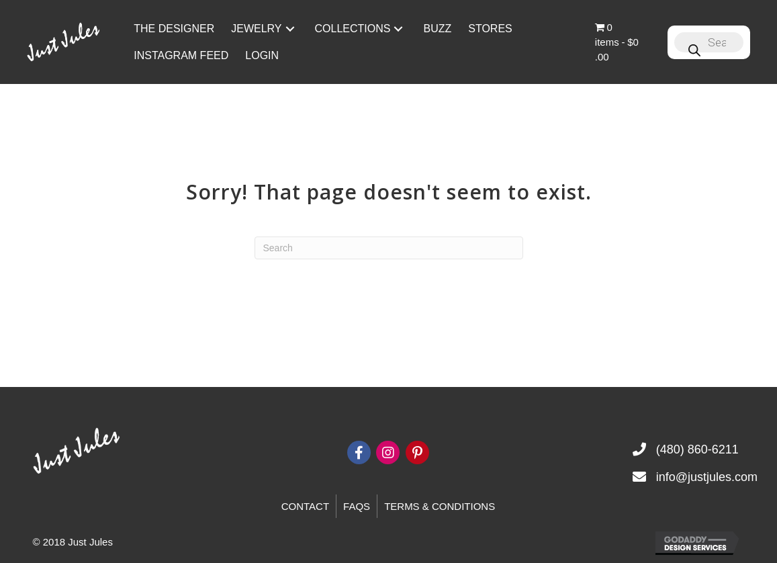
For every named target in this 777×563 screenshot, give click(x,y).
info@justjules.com (707, 477)
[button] (290, 28)
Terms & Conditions (439, 506)
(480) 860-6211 (697, 449)
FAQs (356, 506)
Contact (305, 506)
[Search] (389, 247)
